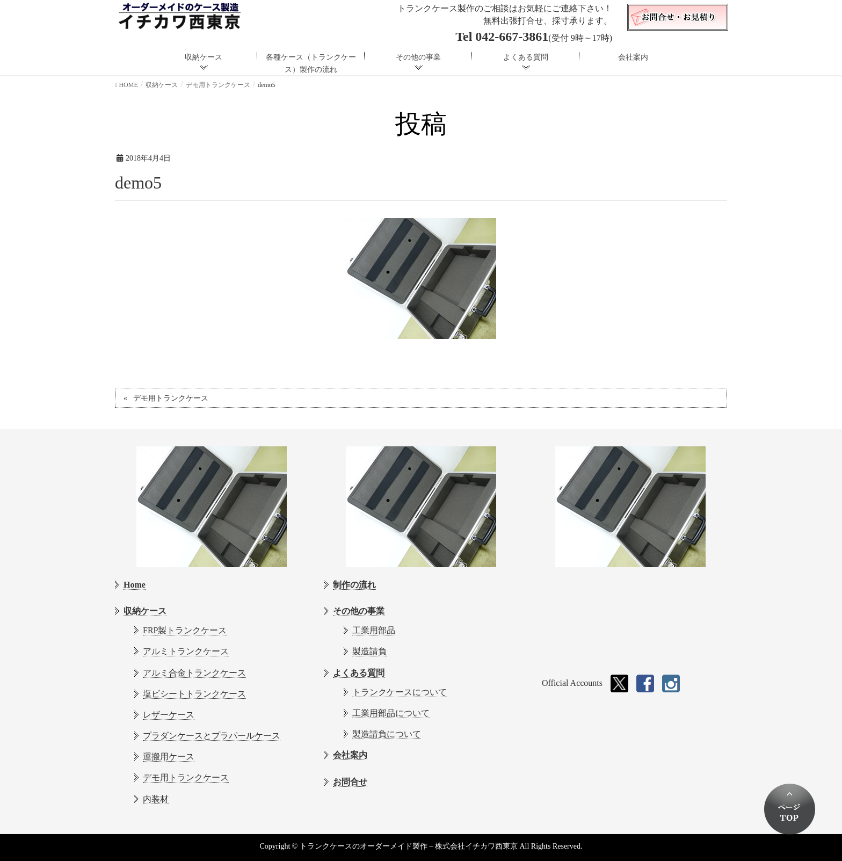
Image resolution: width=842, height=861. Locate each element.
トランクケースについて (399, 692)
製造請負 (369, 651)
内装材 (156, 799)
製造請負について (386, 734)
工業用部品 (373, 630)
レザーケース (168, 714)
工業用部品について (391, 713)
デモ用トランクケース (170, 398)
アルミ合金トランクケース (194, 672)
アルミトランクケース (186, 651)
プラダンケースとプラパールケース (211, 735)
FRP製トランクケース (185, 630)
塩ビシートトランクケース (194, 693)
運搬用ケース (168, 756)
